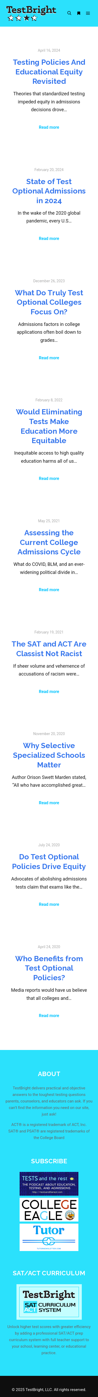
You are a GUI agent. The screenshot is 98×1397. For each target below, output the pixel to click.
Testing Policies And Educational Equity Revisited (49, 72)
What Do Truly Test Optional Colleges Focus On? (49, 302)
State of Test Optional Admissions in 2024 (49, 191)
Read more (49, 127)
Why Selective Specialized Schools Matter (49, 755)
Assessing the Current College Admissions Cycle (49, 542)
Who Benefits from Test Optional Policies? (49, 968)
